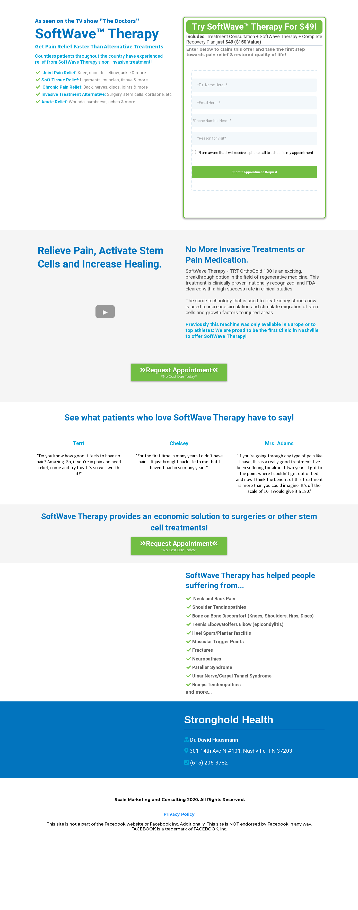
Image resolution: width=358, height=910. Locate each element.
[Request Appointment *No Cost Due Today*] (179, 404)
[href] (104, 796)
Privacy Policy (179, 882)
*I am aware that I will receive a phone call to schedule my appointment (255, 184)
